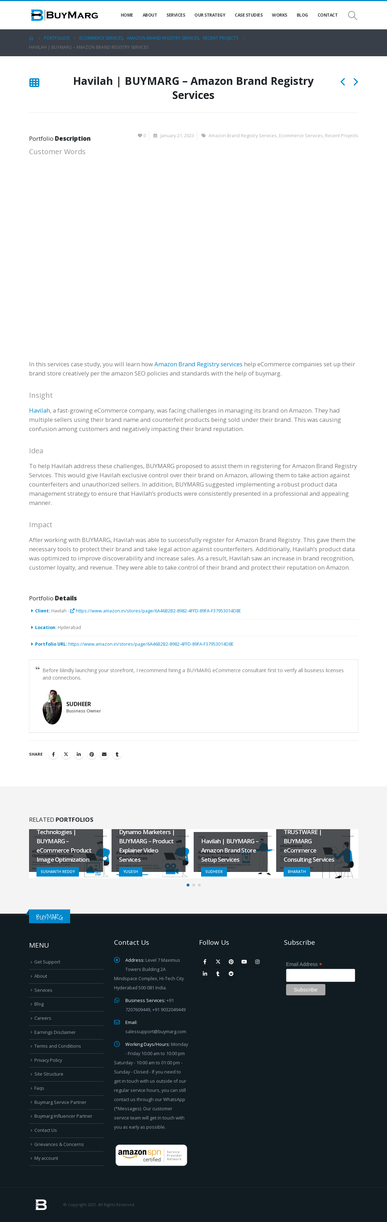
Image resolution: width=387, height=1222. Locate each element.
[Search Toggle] (352, 15)
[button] (188, 885)
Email (104, 754)
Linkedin (205, 973)
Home (127, 15)
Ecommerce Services (301, 136)
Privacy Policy (48, 1060)
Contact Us (45, 1130)
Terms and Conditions (57, 1046)
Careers (42, 1018)
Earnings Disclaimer (55, 1032)
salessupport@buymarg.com (155, 1032)
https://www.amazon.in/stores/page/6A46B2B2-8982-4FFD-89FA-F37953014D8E (155, 611)
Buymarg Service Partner (60, 1102)
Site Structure (48, 1074)
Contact (328, 15)
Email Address (304, 964)
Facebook (53, 754)
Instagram (257, 961)
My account (46, 1158)
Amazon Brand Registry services (198, 364)
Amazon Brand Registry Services (243, 136)
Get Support (47, 962)
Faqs (39, 1088)
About (150, 15)
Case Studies (248, 15)
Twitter (66, 754)
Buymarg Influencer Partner (63, 1116)
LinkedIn (79, 754)
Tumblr (117, 754)
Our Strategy (209, 15)
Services (175, 15)
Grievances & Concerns (59, 1144)
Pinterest (92, 754)
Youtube (244, 961)
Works (279, 15)
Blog (302, 15)
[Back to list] (34, 83)
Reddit (231, 973)
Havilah (39, 410)
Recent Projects (341, 136)
